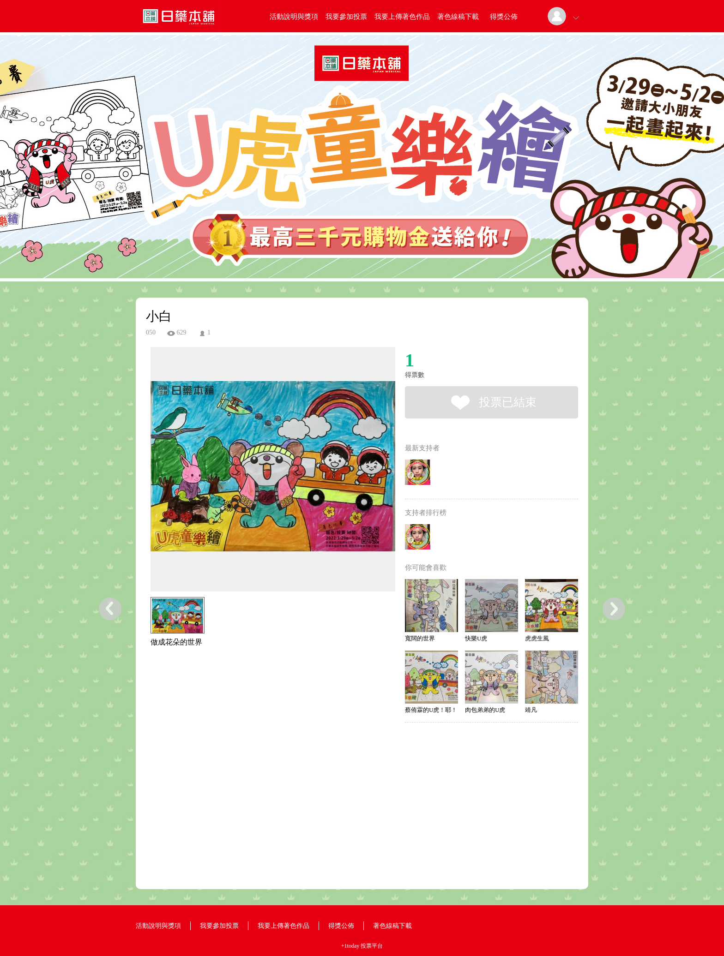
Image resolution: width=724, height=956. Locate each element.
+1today (350, 946)
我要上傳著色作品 (402, 16)
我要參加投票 (346, 16)
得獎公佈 (504, 16)
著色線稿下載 (458, 16)
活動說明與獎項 (294, 16)
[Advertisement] (259, 689)
